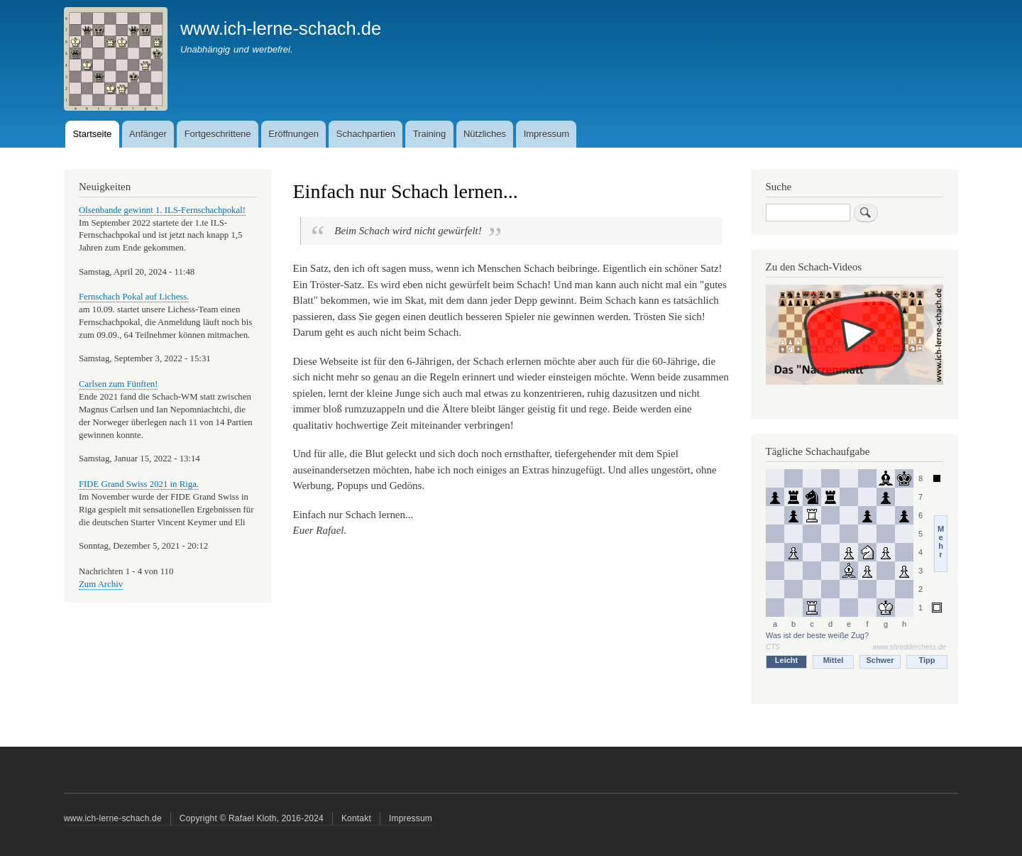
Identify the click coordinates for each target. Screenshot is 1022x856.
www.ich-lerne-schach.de (280, 28)
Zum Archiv (101, 584)
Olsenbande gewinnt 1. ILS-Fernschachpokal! (162, 210)
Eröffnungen (293, 133)
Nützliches (484, 133)
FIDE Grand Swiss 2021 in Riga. (139, 484)
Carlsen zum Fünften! (118, 384)
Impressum (546, 133)
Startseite (91, 133)
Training (429, 133)
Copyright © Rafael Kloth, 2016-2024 (252, 818)
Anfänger (148, 133)
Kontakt (356, 818)
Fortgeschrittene (218, 133)
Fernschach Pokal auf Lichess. (134, 297)
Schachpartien (365, 133)
